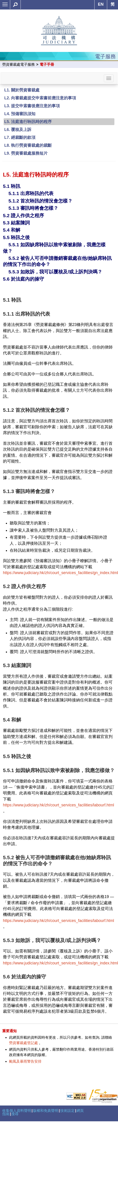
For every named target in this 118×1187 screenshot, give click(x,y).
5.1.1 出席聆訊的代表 (30, 193)
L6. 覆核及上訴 (17, 129)
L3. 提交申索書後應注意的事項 (32, 106)
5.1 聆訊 (11, 186)
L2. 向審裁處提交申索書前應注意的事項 (40, 98)
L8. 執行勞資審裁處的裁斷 (28, 145)
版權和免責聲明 (45, 1111)
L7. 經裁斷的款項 (19, 137)
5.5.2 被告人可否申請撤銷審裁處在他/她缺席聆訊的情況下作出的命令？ (57, 860)
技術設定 (67, 1111)
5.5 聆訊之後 (16, 237)
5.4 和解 (11, 230)
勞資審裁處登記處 (23, 1043)
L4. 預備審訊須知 (19, 114)
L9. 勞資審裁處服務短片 (26, 153)
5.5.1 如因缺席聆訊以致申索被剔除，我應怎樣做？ (59, 770)
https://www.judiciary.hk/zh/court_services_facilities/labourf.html (58, 805)
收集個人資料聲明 (16, 1111)
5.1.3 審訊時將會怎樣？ (33, 208)
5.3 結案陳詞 (16, 222)
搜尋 (15, 1114)
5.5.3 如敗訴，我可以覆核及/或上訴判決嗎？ (55, 271)
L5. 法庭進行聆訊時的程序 (28, 121)
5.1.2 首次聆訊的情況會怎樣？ (40, 200)
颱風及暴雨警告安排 (25, 1061)
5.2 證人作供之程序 (23, 215)
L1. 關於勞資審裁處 (21, 90)
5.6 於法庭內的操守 (23, 279)
